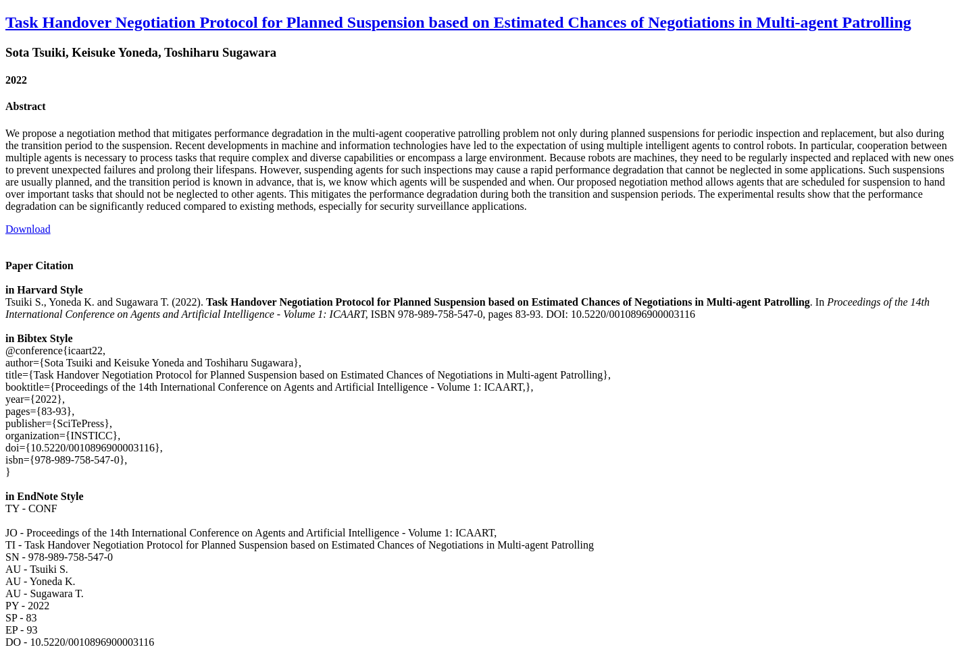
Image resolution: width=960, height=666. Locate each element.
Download (28, 229)
